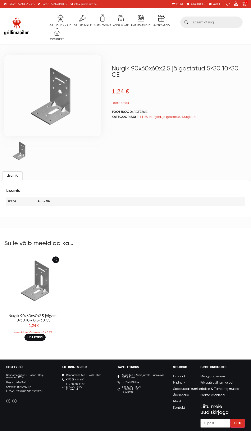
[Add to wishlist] (55, 259)
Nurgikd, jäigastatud (164, 117)
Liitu (237, 423)
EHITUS (142, 117)
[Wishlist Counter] (228, 4)
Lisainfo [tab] (12, 175)
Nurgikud (189, 117)
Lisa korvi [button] (35, 337)
